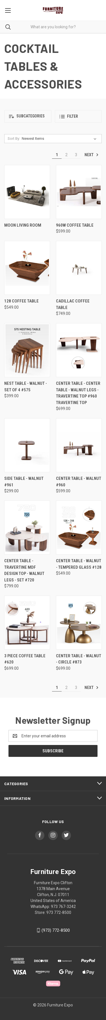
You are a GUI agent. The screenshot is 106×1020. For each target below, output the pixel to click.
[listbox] (60, 138)
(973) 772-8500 (56, 930)
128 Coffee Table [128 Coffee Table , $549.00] (21, 301)
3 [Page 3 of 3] (76, 155)
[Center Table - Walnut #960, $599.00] (79, 445)
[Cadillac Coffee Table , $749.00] (79, 268)
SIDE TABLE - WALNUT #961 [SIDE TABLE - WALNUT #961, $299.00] (24, 482)
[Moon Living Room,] (27, 192)
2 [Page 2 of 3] (66, 155)
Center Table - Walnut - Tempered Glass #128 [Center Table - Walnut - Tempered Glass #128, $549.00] (78, 564)
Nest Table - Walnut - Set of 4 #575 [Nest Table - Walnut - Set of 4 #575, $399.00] (25, 386)
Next (92, 155)
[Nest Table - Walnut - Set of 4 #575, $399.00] (27, 350)
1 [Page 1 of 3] (57, 155)
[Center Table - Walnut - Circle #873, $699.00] (79, 622)
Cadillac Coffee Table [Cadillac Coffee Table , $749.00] (73, 304)
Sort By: (14, 138)
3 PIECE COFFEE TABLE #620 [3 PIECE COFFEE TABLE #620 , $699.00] (25, 659)
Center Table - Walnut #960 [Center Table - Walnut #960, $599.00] (78, 482)
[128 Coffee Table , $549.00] (27, 268)
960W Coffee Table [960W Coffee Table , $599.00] (75, 225)
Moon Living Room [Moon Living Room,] (22, 225)
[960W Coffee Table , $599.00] (79, 192)
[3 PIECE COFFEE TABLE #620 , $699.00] (27, 622)
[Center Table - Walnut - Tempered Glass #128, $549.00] (79, 527)
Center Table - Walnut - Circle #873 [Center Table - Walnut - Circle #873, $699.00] (78, 659)
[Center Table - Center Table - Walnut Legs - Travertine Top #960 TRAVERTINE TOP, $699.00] (79, 350)
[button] (27, 116)
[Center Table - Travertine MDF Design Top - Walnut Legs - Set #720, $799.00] (27, 527)
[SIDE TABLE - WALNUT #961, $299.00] (27, 445)
